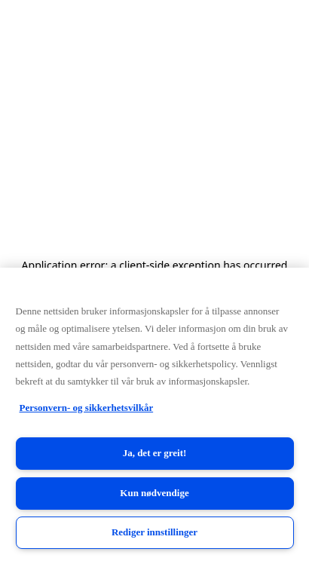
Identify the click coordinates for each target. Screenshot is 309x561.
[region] (154, 414)
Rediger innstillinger (154, 532)
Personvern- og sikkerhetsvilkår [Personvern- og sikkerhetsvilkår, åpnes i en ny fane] (87, 407)
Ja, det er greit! (155, 452)
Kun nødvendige (154, 492)
